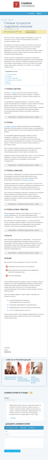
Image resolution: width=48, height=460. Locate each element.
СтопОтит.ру (4, 19)
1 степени (13, 93)
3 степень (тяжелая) (11, 78)
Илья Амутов (11, 31)
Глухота (7, 82)
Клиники (31, 13)
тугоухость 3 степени (28, 180)
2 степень (8, 76)
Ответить (12, 418)
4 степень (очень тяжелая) (13, 80)
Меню (39, 13)
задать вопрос (30, 31)
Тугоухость (10, 19)
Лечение (8, 83)
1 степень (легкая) (11, 74)
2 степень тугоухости (10, 126)
